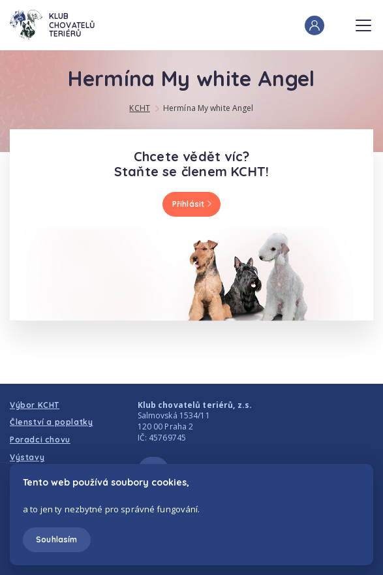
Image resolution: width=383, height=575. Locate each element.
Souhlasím (56, 539)
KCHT (139, 108)
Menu (363, 21)
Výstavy (27, 457)
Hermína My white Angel (208, 108)
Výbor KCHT (34, 405)
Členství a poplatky (51, 422)
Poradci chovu (40, 439)
